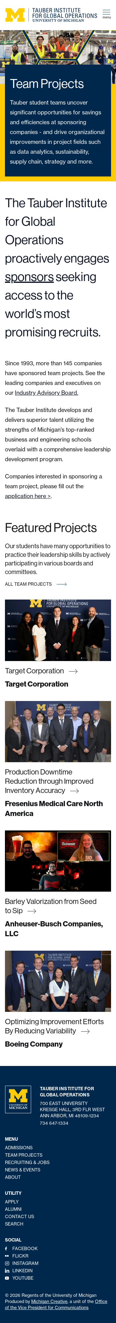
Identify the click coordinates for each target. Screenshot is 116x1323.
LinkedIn (22, 1270)
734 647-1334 (54, 1123)
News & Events (22, 1170)
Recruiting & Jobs (27, 1162)
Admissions (18, 1148)
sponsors (29, 276)
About (13, 1177)
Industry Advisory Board (46, 392)
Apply (12, 1202)
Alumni (13, 1209)
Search (14, 1224)
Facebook (25, 1248)
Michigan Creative (49, 1301)
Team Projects (23, 1155)
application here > (28, 496)
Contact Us (19, 1216)
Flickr (20, 1256)
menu (107, 14)
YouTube (22, 1278)
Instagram (25, 1263)
